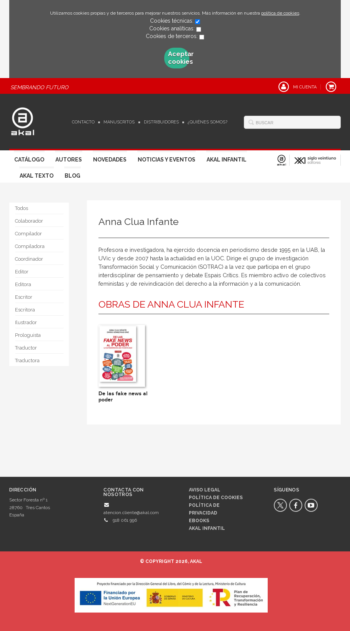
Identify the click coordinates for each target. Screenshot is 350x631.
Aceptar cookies (178, 57)
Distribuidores (161, 122)
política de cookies (280, 13)
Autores (68, 160)
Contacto (83, 122)
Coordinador (29, 259)
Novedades (110, 160)
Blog (72, 176)
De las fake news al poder (123, 396)
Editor (21, 272)
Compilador (28, 233)
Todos (21, 208)
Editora (23, 284)
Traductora (27, 360)
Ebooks (199, 520)
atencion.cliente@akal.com (131, 512)
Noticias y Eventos (166, 160)
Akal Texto (36, 176)
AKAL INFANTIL (207, 528)
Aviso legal (204, 490)
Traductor (26, 348)
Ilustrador (26, 322)
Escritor (23, 297)
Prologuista (28, 335)
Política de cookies (216, 497)
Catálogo (29, 160)
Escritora (25, 310)
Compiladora (30, 246)
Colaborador (29, 221)
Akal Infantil (227, 160)
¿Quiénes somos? (207, 122)
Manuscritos (119, 122)
